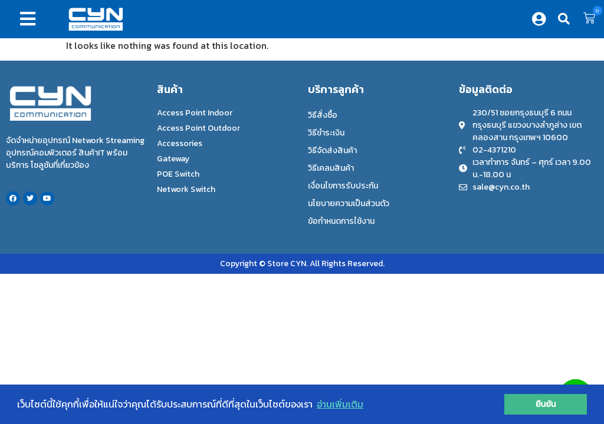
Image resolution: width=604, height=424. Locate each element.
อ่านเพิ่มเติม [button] (340, 404)
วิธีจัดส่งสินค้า (332, 150)
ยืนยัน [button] (546, 404)
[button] (30, 19)
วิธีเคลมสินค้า (331, 168)
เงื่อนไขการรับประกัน (343, 186)
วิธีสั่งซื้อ (322, 115)
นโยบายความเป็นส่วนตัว (348, 203)
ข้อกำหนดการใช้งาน (341, 221)
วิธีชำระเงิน (326, 133)
